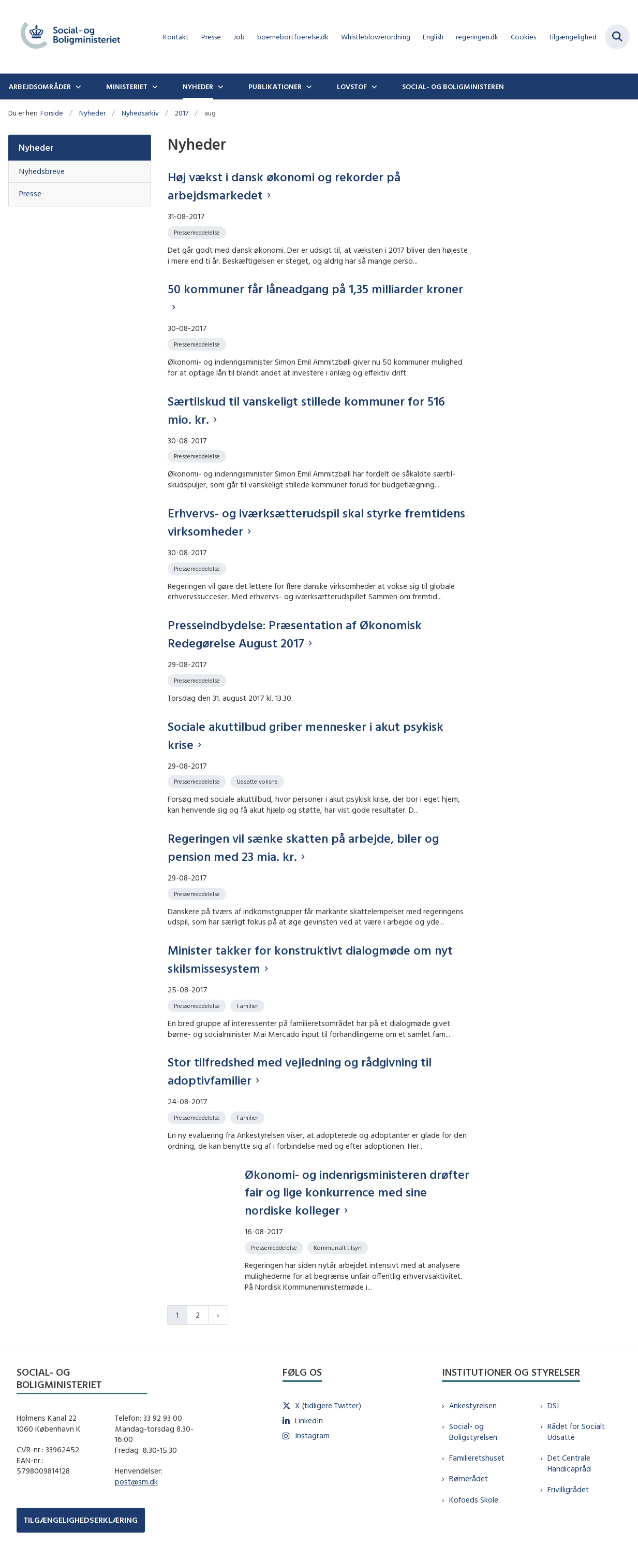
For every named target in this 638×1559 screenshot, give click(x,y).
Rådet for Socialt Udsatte (576, 1431)
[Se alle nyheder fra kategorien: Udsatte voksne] (258, 781)
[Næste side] (218, 1315)
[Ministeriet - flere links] (154, 86)
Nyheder (198, 86)
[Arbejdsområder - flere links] (77, 86)
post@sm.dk (136, 1481)
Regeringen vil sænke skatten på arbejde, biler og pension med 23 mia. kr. (303, 847)
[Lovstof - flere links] (373, 86)
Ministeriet (126, 86)
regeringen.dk (477, 37)
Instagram (312, 1435)
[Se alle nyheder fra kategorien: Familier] (248, 1005)
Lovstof (352, 86)
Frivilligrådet (568, 1489)
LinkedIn (309, 1420)
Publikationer (275, 86)
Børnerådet (468, 1478)
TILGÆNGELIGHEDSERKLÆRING (81, 1520)
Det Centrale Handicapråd (569, 1463)
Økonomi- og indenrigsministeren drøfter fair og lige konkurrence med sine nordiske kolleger (357, 1192)
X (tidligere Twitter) (328, 1405)
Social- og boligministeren (453, 86)
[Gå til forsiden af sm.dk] (66, 37)
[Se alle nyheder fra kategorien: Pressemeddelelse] (198, 232)
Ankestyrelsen (473, 1405)
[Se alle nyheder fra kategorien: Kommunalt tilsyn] (338, 1247)
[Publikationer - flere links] (308, 86)
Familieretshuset (477, 1458)
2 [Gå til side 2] (198, 1315)
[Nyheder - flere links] (219, 86)
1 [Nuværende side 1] (177, 1315)
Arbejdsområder (39, 86)
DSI (553, 1405)
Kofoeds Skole (473, 1500)
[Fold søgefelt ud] (617, 36)
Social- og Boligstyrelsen (473, 1431)
